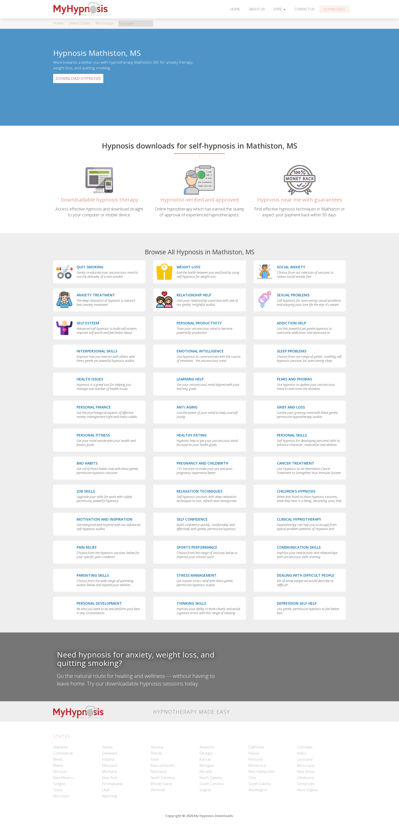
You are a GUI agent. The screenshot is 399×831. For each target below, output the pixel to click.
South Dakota (259, 783)
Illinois (58, 759)
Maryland (109, 765)
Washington (257, 789)
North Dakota (211, 777)
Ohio (252, 777)
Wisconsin (61, 796)
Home (235, 9)
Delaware (109, 753)
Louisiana (304, 759)
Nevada (206, 771)
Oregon (59, 783)
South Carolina (212, 783)
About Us (257, 9)
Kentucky (255, 759)
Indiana (108, 759)
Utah (106, 789)
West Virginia (307, 789)
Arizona (157, 747)
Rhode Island (161, 783)
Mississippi (104, 23)
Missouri (60, 771)
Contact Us (304, 9)
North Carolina (163, 777)
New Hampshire (261, 771)
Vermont (158, 789)
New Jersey (306, 771)
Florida (156, 753)
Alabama (60, 747)
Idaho (301, 753)
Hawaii (253, 753)
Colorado (304, 747)
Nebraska (158, 771)
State (279, 9)
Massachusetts (163, 765)
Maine (58, 765)
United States (79, 23)
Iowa (154, 759)
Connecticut (63, 753)
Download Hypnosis (78, 78)
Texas (58, 789)
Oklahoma (305, 777)
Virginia (205, 789)
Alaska (107, 747)
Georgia (206, 753)
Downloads (334, 9)
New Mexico (63, 777)
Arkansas (207, 747)
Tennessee (306, 783)
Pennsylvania (112, 783)
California (256, 747)
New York (109, 777)
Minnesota (257, 765)
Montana (109, 771)
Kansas (205, 759)
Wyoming (109, 796)
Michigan (207, 765)
